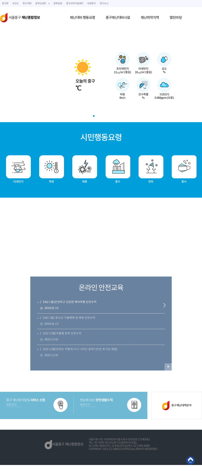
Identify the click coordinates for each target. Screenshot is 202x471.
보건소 (15, 3)
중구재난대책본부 (177, 411)
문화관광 (58, 3)
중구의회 (27, 3)
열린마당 (176, 18)
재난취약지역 (150, 18)
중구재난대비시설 (118, 18)
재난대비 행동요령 (82, 18)
